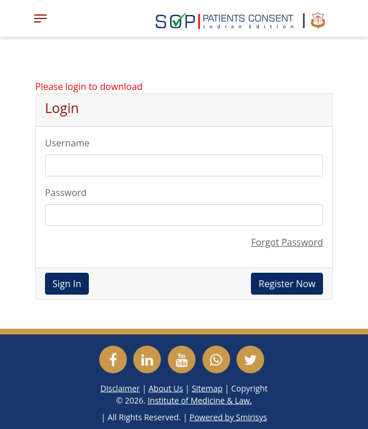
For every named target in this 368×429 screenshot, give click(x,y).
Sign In (66, 283)
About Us (165, 387)
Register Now (287, 283)
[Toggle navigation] (40, 18)
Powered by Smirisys (228, 416)
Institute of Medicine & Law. (200, 399)
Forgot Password (287, 242)
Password (66, 192)
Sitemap (206, 387)
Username (67, 143)
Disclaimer (120, 387)
